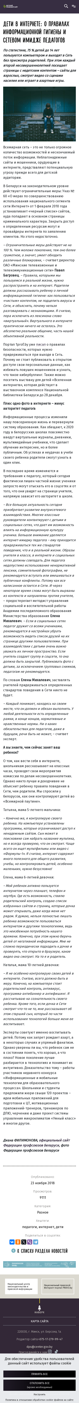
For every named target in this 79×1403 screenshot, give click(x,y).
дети (59, 1227)
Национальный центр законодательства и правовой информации (20, 1286)
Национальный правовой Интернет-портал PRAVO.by (58, 1286)
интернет (46, 1227)
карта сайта (39, 1321)
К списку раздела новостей (39, 1251)
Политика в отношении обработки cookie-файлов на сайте (39, 1400)
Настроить (39, 1394)
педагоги (29, 1227)
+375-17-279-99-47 (50, 1339)
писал (41, 344)
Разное (42, 1212)
